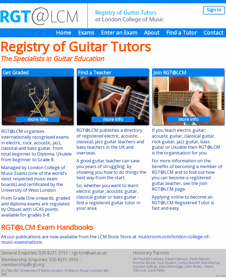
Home (63, 32)
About (151, 32)
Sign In (214, 10)
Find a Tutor (181, 32)
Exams (86, 32)
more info (38, 119)
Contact (213, 32)
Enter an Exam (119, 32)
